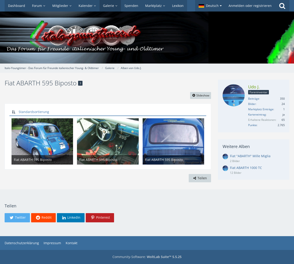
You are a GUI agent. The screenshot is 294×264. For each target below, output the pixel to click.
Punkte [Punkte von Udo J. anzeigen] (252, 125)
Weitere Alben (236, 146)
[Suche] (282, 6)
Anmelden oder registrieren (250, 5)
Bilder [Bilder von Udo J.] (252, 104)
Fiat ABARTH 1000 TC (246, 167)
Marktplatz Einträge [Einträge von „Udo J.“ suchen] (260, 109)
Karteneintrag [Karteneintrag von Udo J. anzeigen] (257, 114)
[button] (210, 6)
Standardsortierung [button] (34, 112)
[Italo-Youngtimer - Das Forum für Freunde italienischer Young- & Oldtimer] (147, 37)
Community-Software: (147, 257)
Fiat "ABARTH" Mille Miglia (250, 156)
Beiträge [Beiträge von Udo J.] (253, 99)
